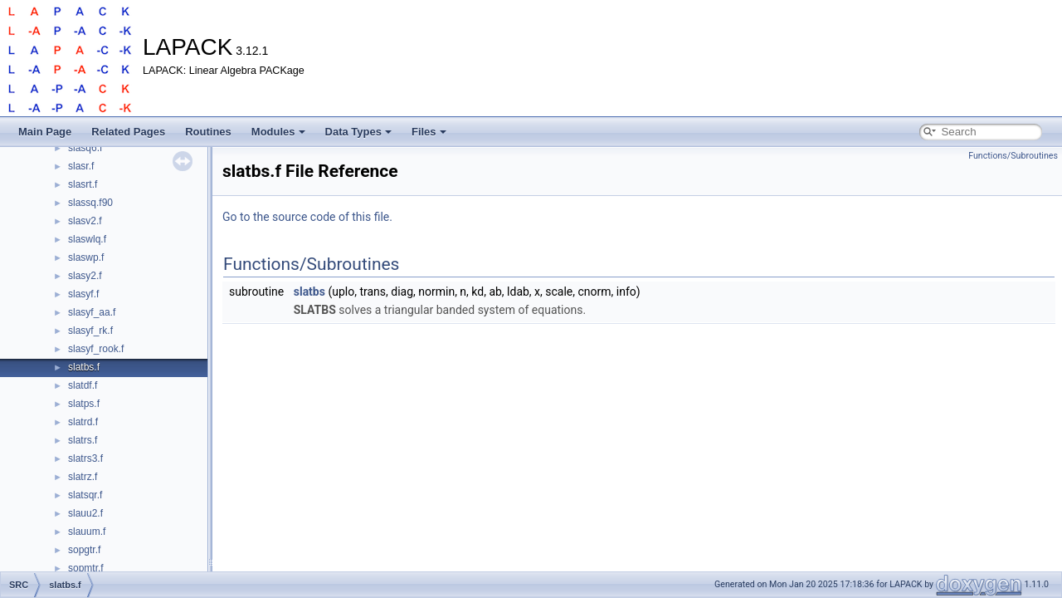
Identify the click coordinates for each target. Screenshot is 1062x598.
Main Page (44, 131)
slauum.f (86, 531)
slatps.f (84, 403)
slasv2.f (85, 221)
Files (429, 131)
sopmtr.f (86, 568)
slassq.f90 (90, 202)
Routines (208, 131)
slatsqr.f (85, 495)
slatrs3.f (85, 458)
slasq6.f (85, 148)
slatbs (309, 291)
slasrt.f (82, 184)
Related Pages (128, 131)
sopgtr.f (84, 550)
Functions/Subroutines (1013, 155)
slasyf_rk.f (90, 330)
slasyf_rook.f (96, 349)
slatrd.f (83, 422)
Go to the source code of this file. (307, 216)
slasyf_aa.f (91, 312)
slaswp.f (86, 257)
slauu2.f (85, 513)
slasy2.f (85, 276)
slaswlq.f (87, 239)
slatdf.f (82, 385)
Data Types (358, 131)
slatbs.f (84, 367)
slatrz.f (82, 477)
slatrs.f (82, 440)
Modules (278, 131)
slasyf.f (83, 294)
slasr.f (81, 166)
